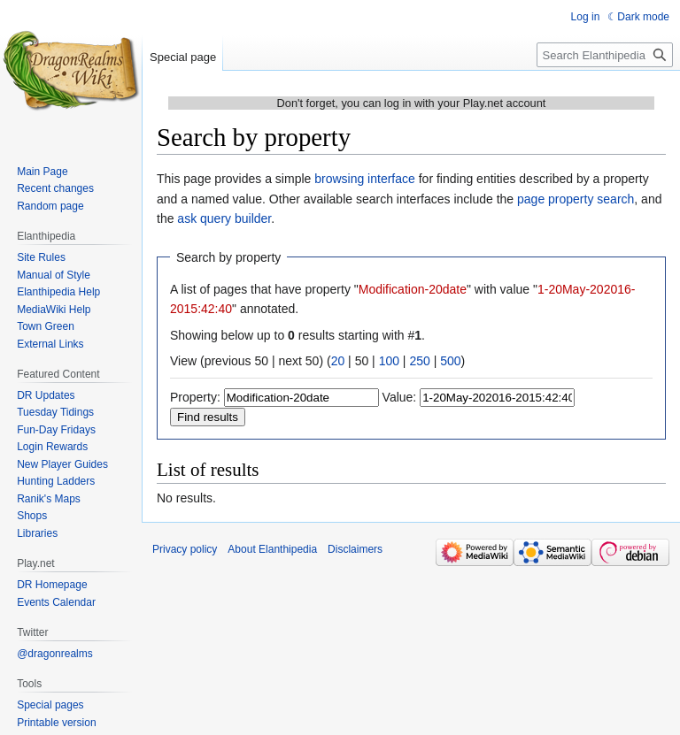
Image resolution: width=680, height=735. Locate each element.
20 (338, 361)
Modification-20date (413, 289)
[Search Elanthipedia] (605, 54)
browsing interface (364, 179)
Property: (195, 397)
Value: (399, 397)
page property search (575, 199)
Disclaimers (355, 549)
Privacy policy (184, 549)
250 (419, 361)
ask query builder (224, 218)
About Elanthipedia (272, 549)
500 (450, 361)
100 (389, 361)
